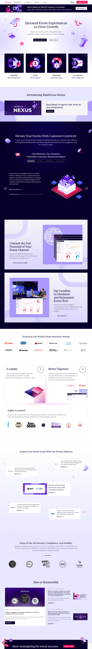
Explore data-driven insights (19, 262)
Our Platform (28, 2)
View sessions (81, 8)
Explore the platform (15, 189)
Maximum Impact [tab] (60, 161)
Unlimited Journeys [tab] (49, 161)
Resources (37, 2)
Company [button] (45, 2)
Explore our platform (40, 40)
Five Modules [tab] (40, 161)
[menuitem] (18, 2)
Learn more (46, 555)
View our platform (60, 315)
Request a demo (82, 2)
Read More (10, 623)
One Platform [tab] (31, 161)
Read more (50, 111)
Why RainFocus (18, 2)
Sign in (72, 2)
